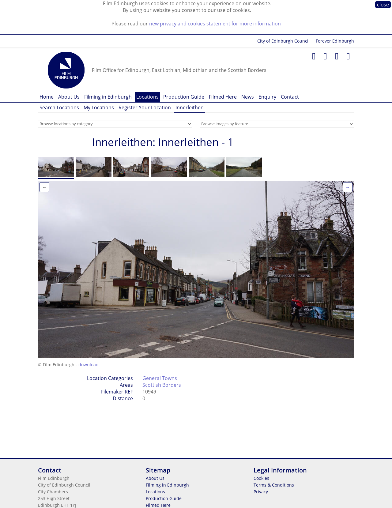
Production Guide (183, 96)
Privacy (261, 492)
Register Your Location (145, 107)
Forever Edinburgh (335, 41)
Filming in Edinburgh (108, 96)
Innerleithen (189, 107)
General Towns (159, 378)
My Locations (99, 107)
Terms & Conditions (274, 485)
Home (47, 96)
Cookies (261, 478)
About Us (69, 96)
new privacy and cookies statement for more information (215, 23)
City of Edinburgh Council (283, 41)
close (383, 4)
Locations (147, 96)
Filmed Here (223, 96)
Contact (290, 96)
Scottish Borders (161, 385)
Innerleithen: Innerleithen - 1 (163, 142)
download (88, 364)
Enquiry (267, 96)
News (247, 96)
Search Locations (59, 107)
